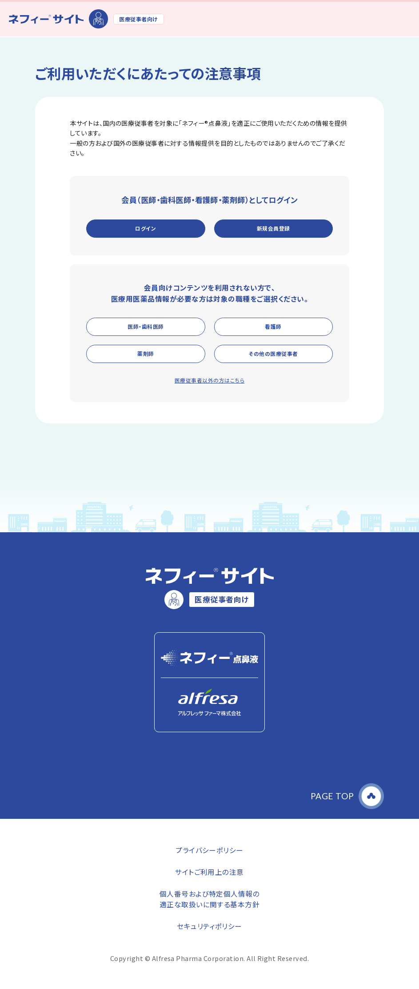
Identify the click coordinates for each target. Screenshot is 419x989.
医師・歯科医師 (146, 326)
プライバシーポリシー (209, 850)
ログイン (145, 228)
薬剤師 (145, 353)
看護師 (273, 326)
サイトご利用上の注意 (209, 872)
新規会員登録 (273, 228)
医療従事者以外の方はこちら (209, 380)
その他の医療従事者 (273, 353)
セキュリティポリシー (209, 926)
